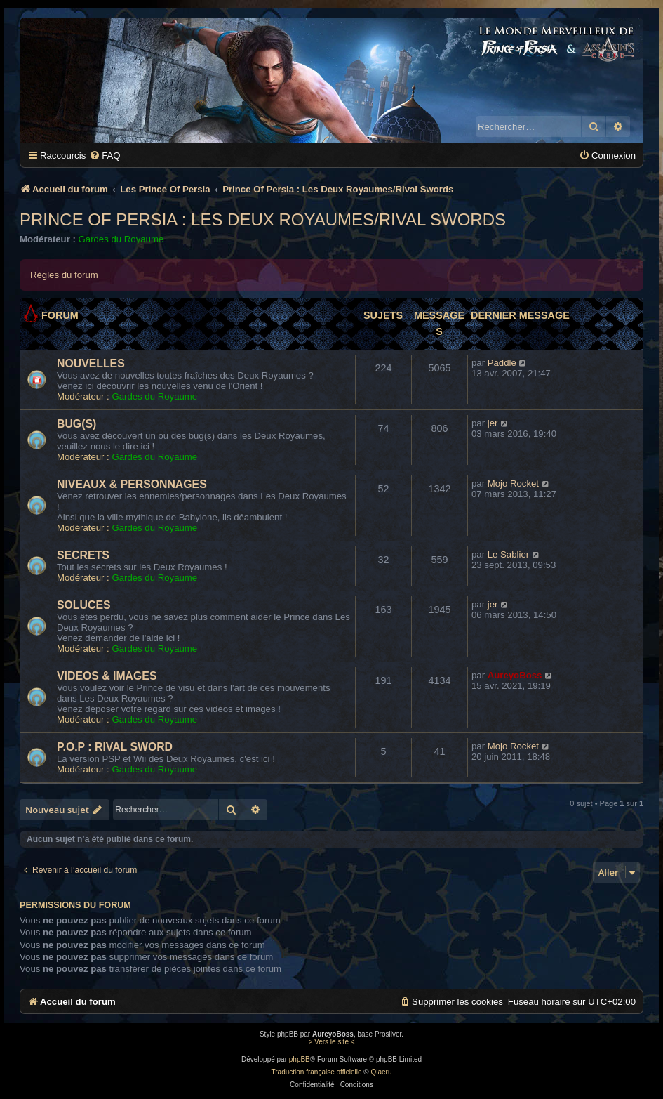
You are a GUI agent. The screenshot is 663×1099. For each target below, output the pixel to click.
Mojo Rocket (513, 483)
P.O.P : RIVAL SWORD (115, 747)
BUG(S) (76, 424)
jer (493, 423)
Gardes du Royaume (121, 239)
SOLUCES (84, 605)
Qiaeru (380, 1072)
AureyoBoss (515, 675)
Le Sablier (508, 554)
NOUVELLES (91, 363)
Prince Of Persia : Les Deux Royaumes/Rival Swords (263, 219)
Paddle (502, 362)
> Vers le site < (331, 1042)
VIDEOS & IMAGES (106, 676)
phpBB (299, 1059)
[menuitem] (104, 155)
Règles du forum (64, 275)
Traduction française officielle (317, 1072)
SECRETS (83, 555)
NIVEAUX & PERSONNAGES (132, 484)
